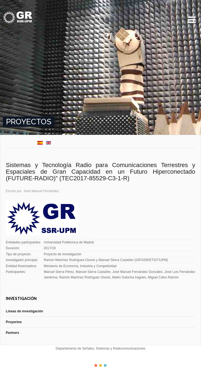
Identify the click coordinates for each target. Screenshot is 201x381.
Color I (96, 365)
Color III (105, 365)
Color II (100, 365)
